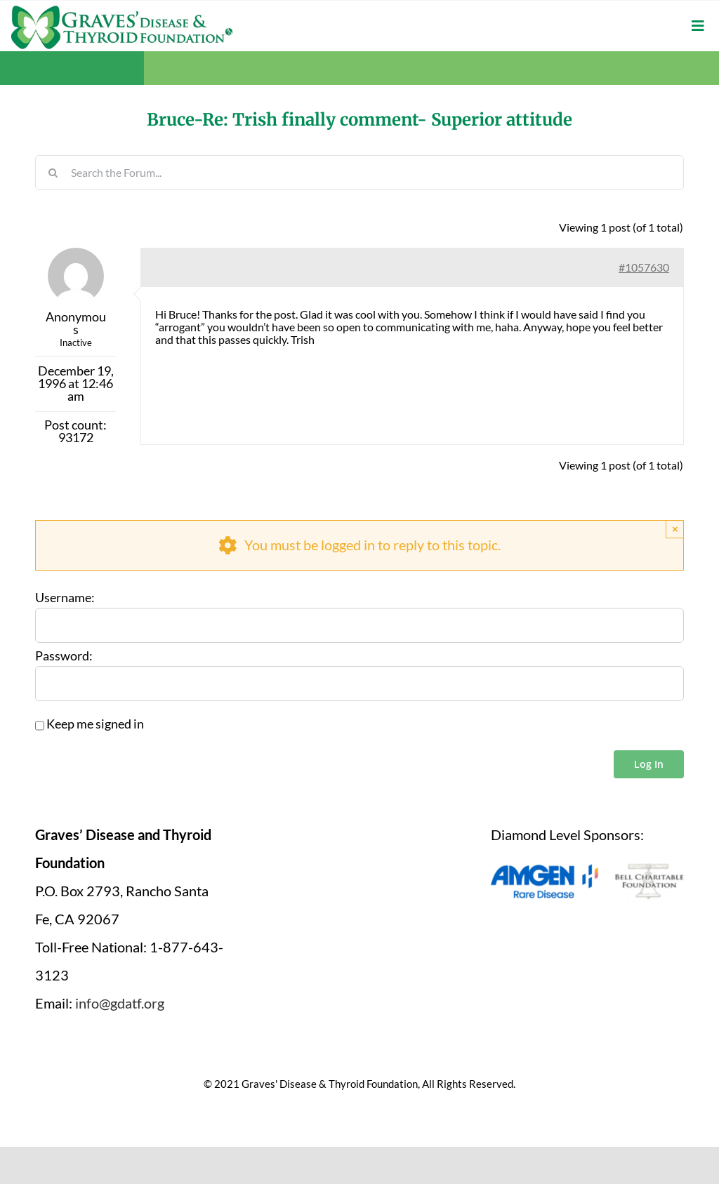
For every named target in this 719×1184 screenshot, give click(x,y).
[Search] (52, 172)
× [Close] (675, 529)
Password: (64, 656)
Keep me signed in (95, 724)
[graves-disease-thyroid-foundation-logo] (121, 10)
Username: (65, 598)
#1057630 (644, 267)
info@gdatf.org (119, 1003)
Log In (649, 764)
